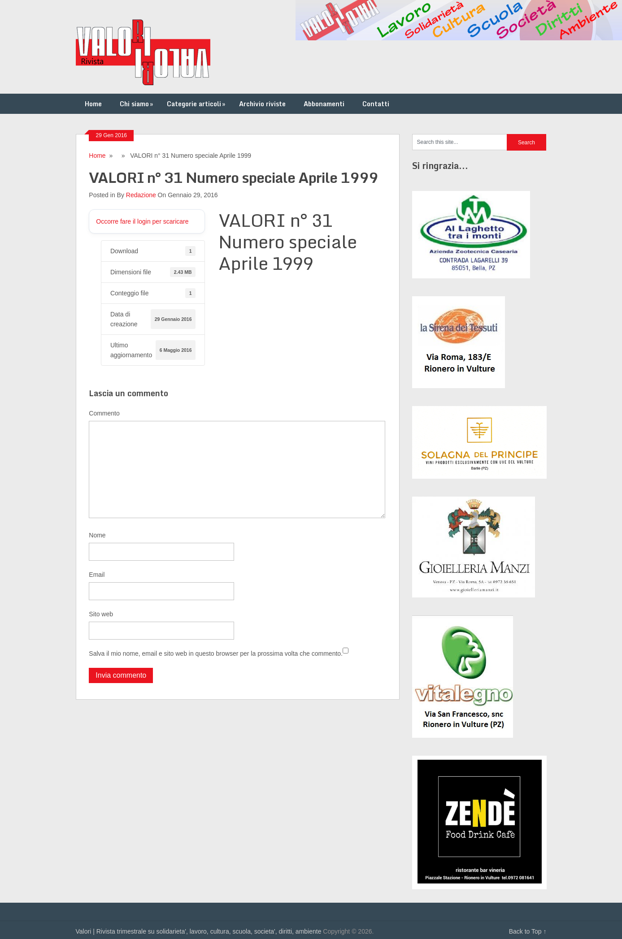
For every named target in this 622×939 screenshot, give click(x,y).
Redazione (141, 195)
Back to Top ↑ (528, 931)
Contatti (375, 104)
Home (93, 104)
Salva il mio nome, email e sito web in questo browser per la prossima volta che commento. (216, 653)
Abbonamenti (324, 104)
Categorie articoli (197, 104)
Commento (104, 413)
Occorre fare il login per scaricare (142, 221)
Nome (97, 535)
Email (96, 574)
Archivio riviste (262, 104)
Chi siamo (137, 104)
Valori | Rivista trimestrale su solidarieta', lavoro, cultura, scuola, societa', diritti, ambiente (199, 931)
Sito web (101, 614)
